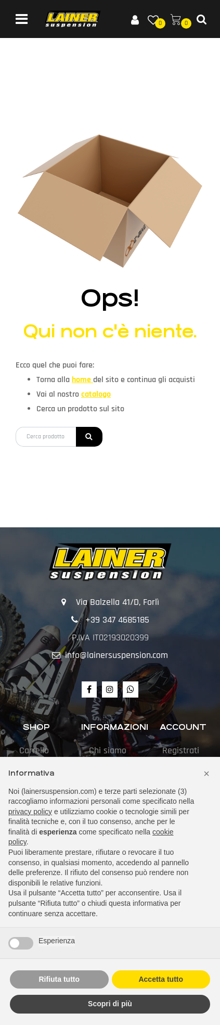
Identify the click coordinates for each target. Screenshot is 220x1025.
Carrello (34, 750)
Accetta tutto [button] (160, 979)
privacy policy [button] (30, 811)
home (82, 379)
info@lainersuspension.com (116, 655)
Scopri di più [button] (110, 1003)
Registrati (180, 750)
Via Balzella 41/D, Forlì (117, 602)
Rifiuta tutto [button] (59, 979)
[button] (134, 19)
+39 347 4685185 (117, 620)
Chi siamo (107, 750)
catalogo (96, 394)
